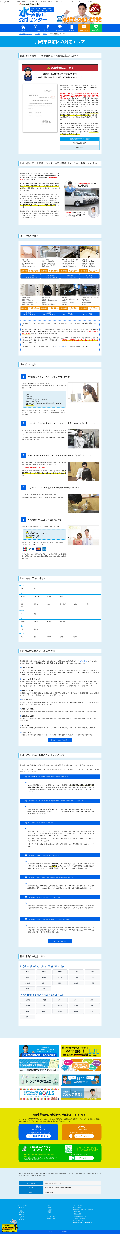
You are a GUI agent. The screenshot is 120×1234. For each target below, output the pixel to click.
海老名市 (29, 983)
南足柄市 (29, 1006)
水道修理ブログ (51, 1218)
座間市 (46, 983)
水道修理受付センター (25, 34)
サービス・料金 (35, 30)
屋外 (21, 1218)
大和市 (94, 978)
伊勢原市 (94, 1000)
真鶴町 (62, 1011)
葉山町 (78, 983)
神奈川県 (37, 34)
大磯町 (29, 989)
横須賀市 (62, 972)
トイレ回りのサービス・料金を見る (30, 276)
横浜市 (29, 972)
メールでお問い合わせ (84, 30)
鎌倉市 (94, 972)
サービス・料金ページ (61, 346)
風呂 (21, 1211)
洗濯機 (22, 1216)
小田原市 (46, 1000)
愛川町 (94, 1011)
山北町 (94, 1006)
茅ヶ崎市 (46, 978)
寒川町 (94, 983)
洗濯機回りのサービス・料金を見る (50, 313)
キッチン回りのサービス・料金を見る (50, 276)
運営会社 (71, 30)
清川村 (29, 1017)
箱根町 (46, 1011)
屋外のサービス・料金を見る (70, 313)
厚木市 (78, 1000)
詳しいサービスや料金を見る (60, 740)
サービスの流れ (78, 1205)
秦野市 (62, 1000)
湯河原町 (78, 1011)
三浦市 (78, 978)
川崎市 (45, 34)
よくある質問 (60, 30)
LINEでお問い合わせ (96, 30)
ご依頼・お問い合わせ (80, 1218)
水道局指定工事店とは (80, 1216)
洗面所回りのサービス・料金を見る (89, 276)
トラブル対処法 (51, 1216)
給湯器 (22, 1214)
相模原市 (29, 1000)
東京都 (49, 1207)
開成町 (29, 1011)
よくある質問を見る (60, 941)
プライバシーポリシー (80, 1220)
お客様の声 (77, 1211)
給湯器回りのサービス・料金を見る (30, 313)
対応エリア (47, 30)
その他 (22, 1219)
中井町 (46, 1006)
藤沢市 (29, 978)
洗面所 (22, 1212)
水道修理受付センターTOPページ (83, 1222)
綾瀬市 (62, 983)
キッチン (22, 1209)
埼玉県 (49, 1211)
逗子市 (62, 978)
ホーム (23, 30)
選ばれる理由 (77, 1214)
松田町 (78, 1006)
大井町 (62, 1006)
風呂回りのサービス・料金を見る (70, 276)
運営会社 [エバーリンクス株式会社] (83, 1209)
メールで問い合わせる (82, 1136)
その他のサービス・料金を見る (89, 313)
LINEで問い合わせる (82, 1158)
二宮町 (46, 989)
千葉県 (49, 1212)
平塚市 (78, 972)
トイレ (22, 1207)
